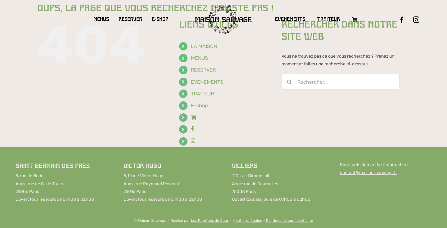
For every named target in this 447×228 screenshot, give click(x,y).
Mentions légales (247, 220)
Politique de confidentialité (289, 220)
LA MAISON (204, 46)
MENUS (199, 58)
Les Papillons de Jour (209, 220)
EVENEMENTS (207, 82)
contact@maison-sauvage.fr (368, 172)
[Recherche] (289, 82)
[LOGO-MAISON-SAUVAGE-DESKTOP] (223, 6)
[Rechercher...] (341, 82)
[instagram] (416, 19)
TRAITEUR (202, 94)
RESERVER (203, 70)
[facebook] (402, 19)
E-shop (199, 105)
